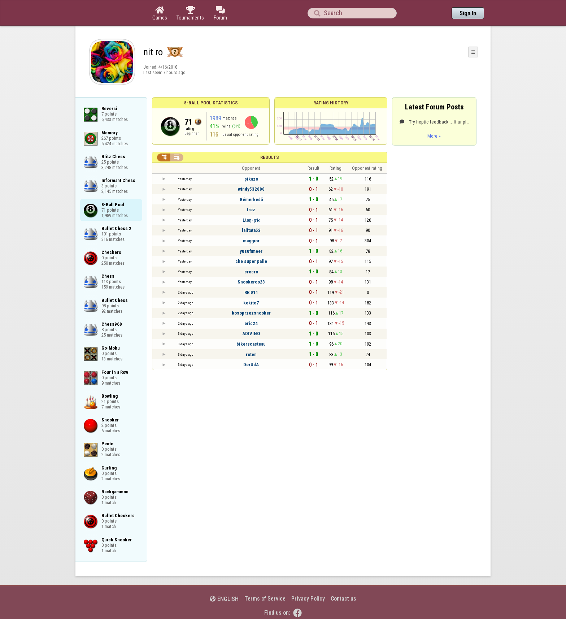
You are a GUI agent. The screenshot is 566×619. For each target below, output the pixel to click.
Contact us (343, 598)
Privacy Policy (308, 598)
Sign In (468, 13)
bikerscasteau (251, 344)
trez (251, 209)
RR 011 (251, 292)
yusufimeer (251, 251)
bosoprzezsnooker (251, 313)
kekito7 (251, 303)
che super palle (251, 261)
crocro (251, 271)
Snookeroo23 (251, 282)
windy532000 (251, 189)
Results (269, 157)
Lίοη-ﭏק (251, 220)
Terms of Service (265, 598)
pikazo (251, 179)
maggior (251, 240)
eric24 (251, 323)
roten (251, 354)
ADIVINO (251, 333)
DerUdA (251, 364)
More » (434, 136)
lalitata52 (251, 230)
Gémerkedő (251, 199)
